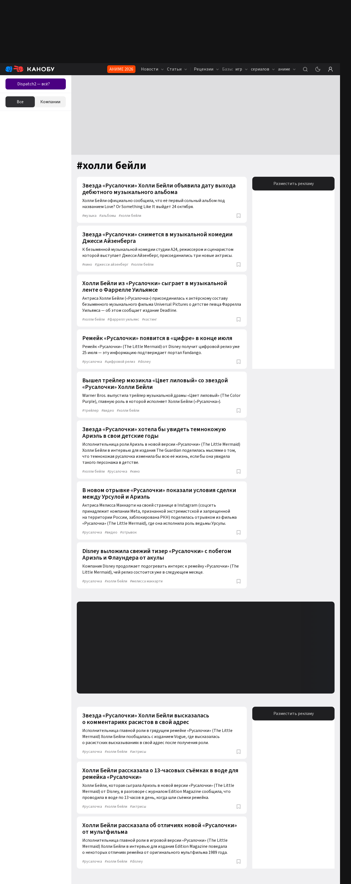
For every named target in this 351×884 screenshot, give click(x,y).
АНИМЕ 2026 (121, 69)
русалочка (92, 361)
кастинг (149, 319)
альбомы (107, 215)
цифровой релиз (120, 361)
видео (107, 410)
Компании (50, 102)
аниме (287, 69)
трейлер (90, 410)
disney (144, 361)
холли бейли (130, 215)
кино (87, 264)
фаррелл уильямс (123, 319)
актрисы (138, 751)
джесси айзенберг (111, 264)
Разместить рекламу (293, 183)
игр (235, 69)
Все (20, 102)
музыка (89, 215)
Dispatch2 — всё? (33, 84)
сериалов (263, 69)
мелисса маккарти (146, 581)
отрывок (128, 532)
